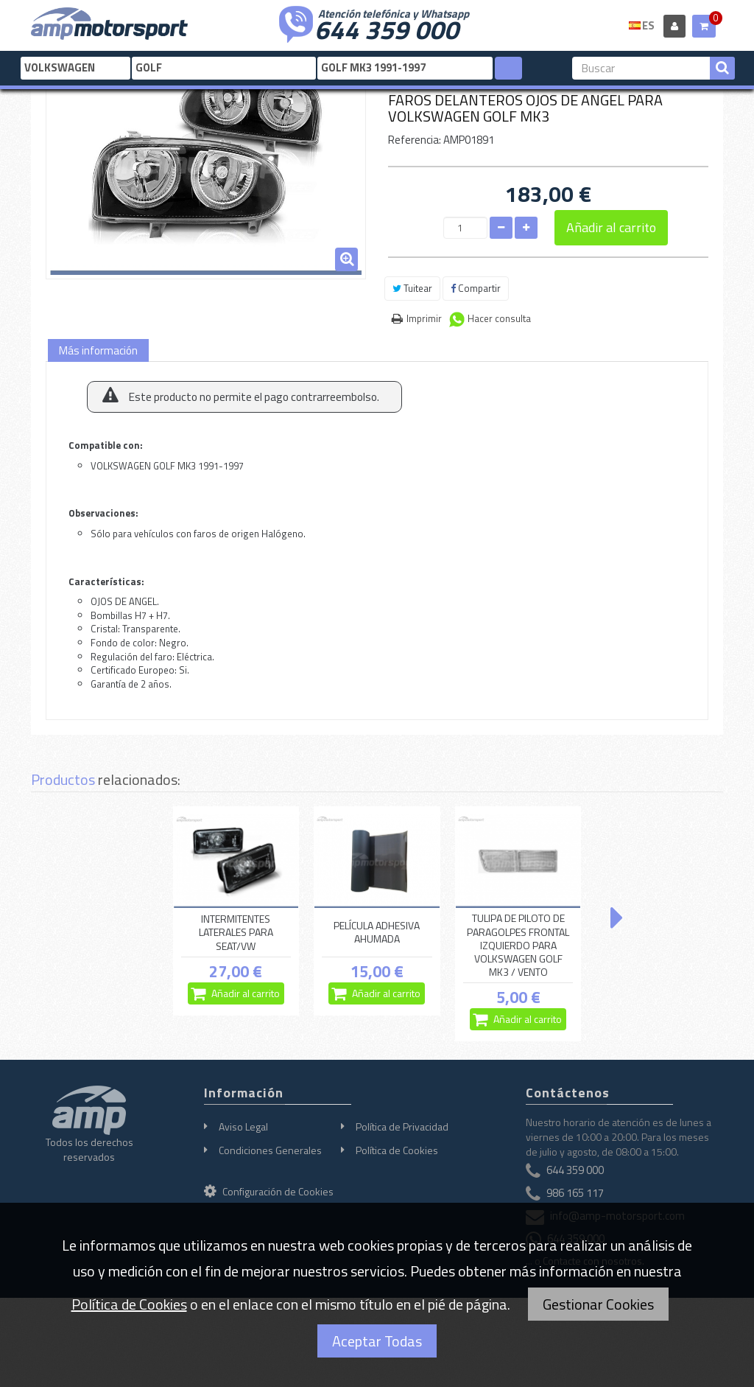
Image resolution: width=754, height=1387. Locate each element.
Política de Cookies (397, 1150)
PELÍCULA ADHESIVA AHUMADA (377, 932)
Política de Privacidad (402, 1126)
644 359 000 (386, 28)
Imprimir (424, 318)
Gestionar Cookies (598, 1304)
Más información (98, 350)
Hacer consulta (499, 318)
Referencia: (414, 139)
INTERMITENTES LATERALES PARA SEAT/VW (236, 932)
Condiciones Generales (270, 1150)
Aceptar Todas (377, 1341)
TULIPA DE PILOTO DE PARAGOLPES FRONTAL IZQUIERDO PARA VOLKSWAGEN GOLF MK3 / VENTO (518, 945)
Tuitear (412, 288)
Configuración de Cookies (269, 1191)
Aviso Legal (243, 1126)
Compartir (476, 288)
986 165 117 (575, 1192)
